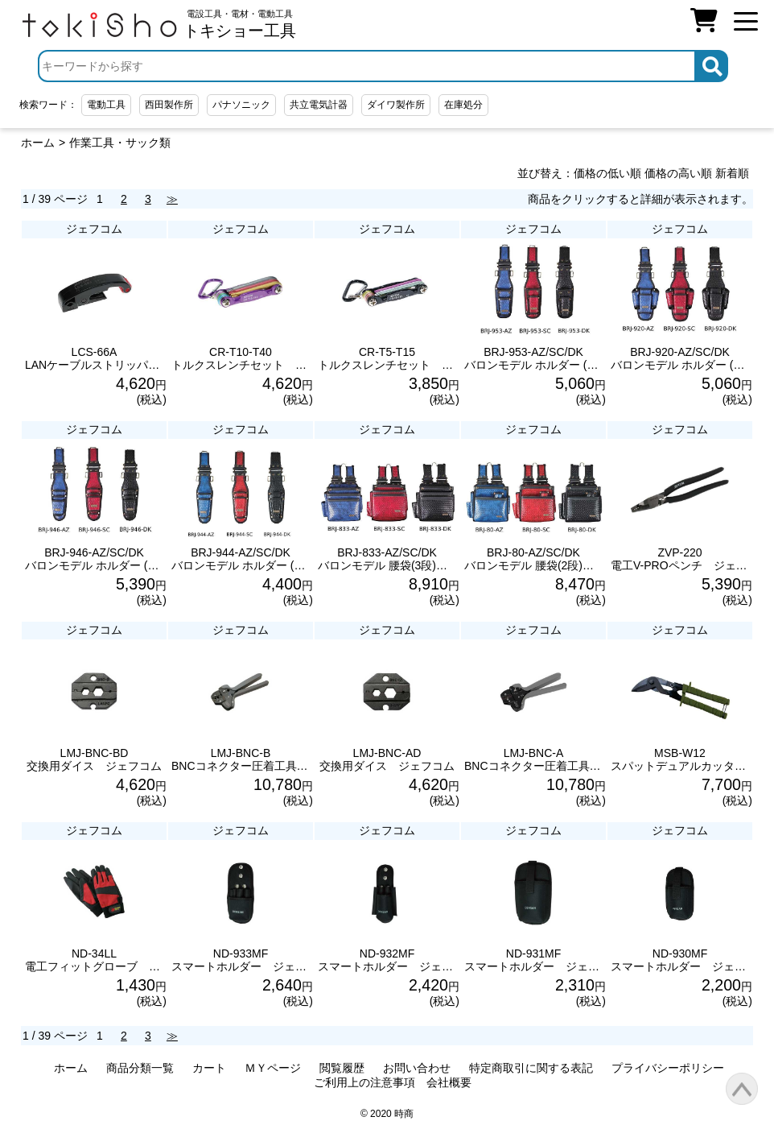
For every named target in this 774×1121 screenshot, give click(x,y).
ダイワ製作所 (396, 104)
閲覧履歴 (341, 1067)
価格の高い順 (678, 173)
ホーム (38, 142)
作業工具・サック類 (120, 142)
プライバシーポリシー (667, 1067)
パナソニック (241, 104)
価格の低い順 (607, 173)
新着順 (732, 173)
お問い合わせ (417, 1067)
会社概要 (448, 1082)
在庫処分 (463, 104)
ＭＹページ (273, 1067)
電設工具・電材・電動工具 (239, 24)
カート (209, 1067)
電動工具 (106, 104)
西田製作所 (169, 104)
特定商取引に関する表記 (531, 1067)
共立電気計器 (319, 104)
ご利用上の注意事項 (364, 1082)
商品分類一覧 (140, 1067)
